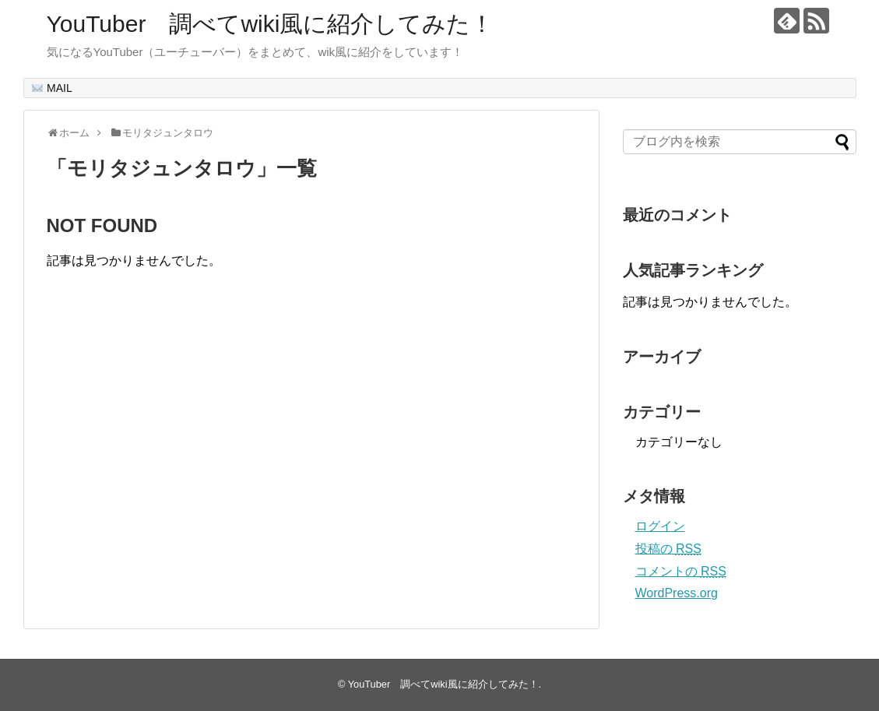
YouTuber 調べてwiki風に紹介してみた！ (270, 24)
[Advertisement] (177, 465)
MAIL (52, 88)
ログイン (660, 526)
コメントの (680, 571)
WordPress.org (676, 593)
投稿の (668, 548)
